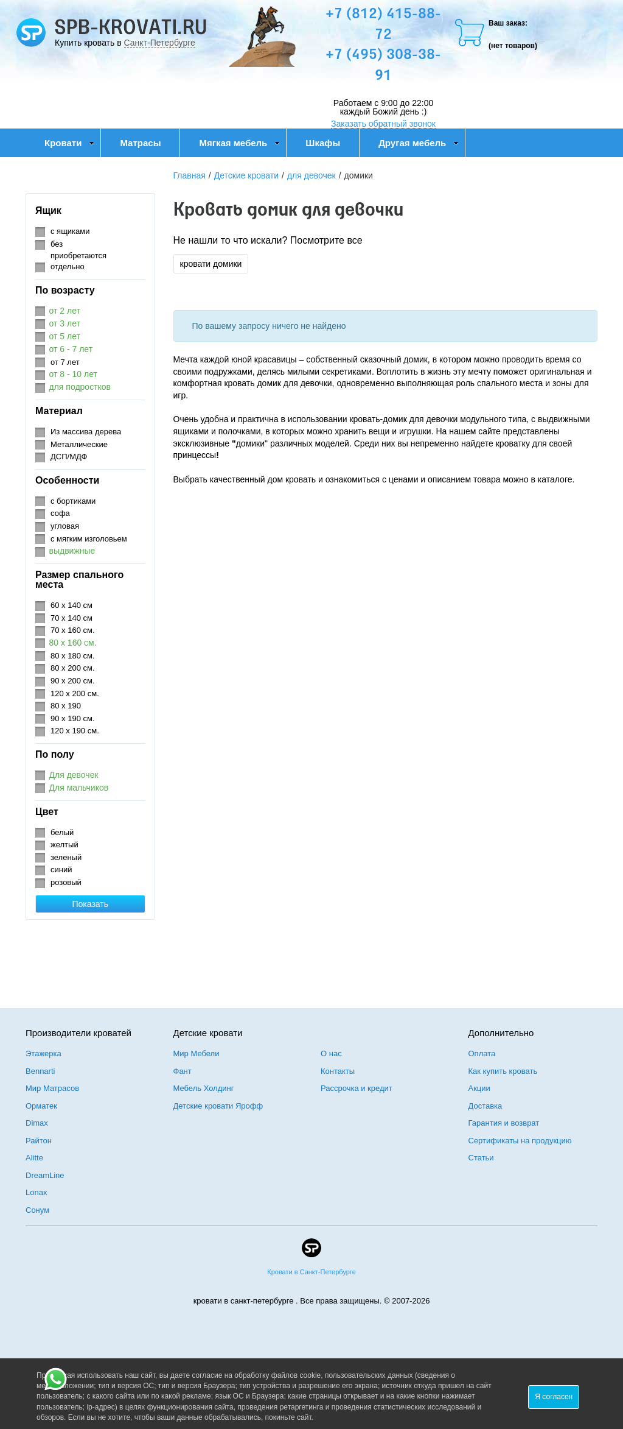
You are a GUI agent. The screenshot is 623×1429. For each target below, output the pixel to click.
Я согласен (554, 1396)
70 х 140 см (71, 618)
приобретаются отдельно (78, 261)
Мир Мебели (196, 1053)
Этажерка (43, 1053)
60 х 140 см (71, 605)
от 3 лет (64, 323)
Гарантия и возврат (504, 1122)
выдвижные (72, 551)
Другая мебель (418, 143)
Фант (182, 1071)
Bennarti (40, 1071)
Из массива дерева (85, 431)
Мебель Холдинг (203, 1088)
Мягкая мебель (239, 143)
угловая (64, 526)
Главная (189, 175)
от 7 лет (65, 362)
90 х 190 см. (72, 718)
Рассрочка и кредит (356, 1088)
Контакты (338, 1071)
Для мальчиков (79, 787)
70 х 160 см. (72, 630)
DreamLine (45, 1175)
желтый (64, 844)
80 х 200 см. (72, 667)
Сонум (37, 1210)
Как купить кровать (503, 1071)
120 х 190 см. (74, 730)
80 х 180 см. (72, 655)
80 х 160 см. (73, 642)
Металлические (79, 444)
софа (60, 513)
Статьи (481, 1157)
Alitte (34, 1157)
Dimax (37, 1122)
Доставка (485, 1105)
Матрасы (140, 143)
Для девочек (74, 775)
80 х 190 (65, 705)
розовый (66, 882)
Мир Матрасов (52, 1088)
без (56, 244)
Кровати (69, 143)
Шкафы (322, 143)
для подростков (80, 387)
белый (62, 832)
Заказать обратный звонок (383, 124)
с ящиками (70, 231)
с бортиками (73, 501)
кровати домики (211, 264)
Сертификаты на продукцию (520, 1140)
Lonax (36, 1192)
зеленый (66, 857)
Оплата (482, 1053)
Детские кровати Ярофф (218, 1105)
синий (61, 869)
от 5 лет (64, 336)
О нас (331, 1053)
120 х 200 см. (74, 693)
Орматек (41, 1105)
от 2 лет (64, 311)
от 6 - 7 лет (71, 349)
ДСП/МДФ (68, 456)
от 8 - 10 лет (73, 374)
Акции (479, 1088)
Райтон (39, 1140)
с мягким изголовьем (88, 538)
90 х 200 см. (72, 680)
